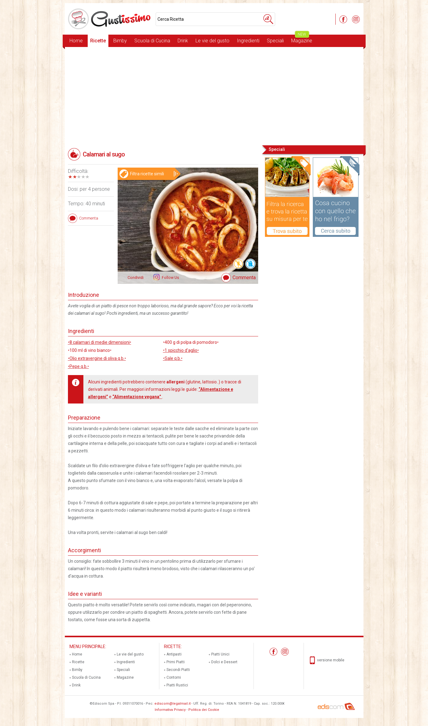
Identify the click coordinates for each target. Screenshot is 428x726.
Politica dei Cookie (203, 710)
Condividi (136, 277)
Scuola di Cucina (152, 41)
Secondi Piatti (178, 670)
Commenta (244, 277)
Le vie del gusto (212, 41)
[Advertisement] (214, 95)
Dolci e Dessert (224, 662)
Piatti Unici (220, 654)
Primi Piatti (175, 662)
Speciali (275, 41)
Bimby (120, 41)
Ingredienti (248, 41)
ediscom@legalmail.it (172, 704)
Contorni (173, 677)
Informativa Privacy (170, 710)
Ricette (98, 41)
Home (76, 41)
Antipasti (174, 654)
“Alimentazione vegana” (137, 396)
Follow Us (170, 277)
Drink (183, 41)
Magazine (301, 39)
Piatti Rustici (177, 685)
